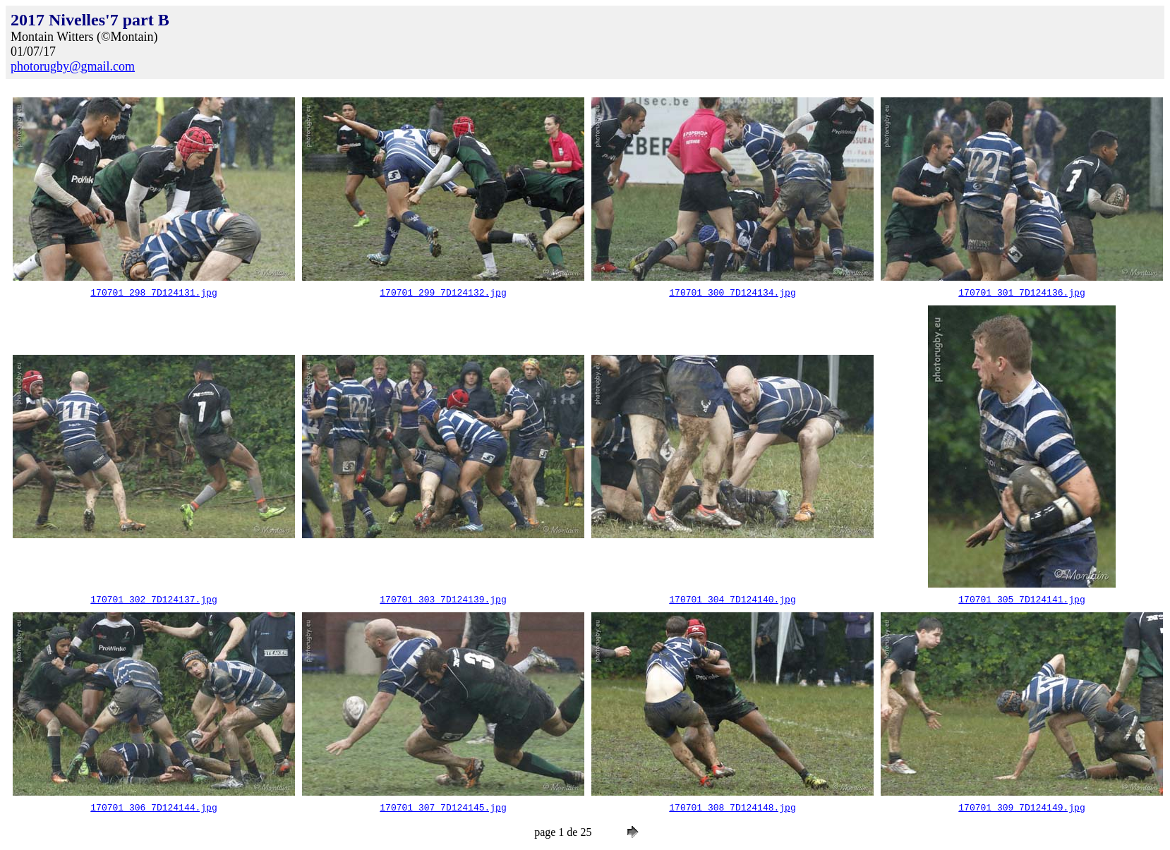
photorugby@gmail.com (73, 66)
